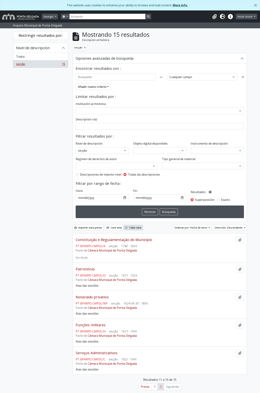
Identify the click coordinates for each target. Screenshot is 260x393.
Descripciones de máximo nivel (100, 174)
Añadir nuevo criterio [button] (92, 87)
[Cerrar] (255, 5)
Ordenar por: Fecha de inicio (191, 227)
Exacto (225, 200)
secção (40, 65)
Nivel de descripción (33, 47)
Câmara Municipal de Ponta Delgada (112, 250)
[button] (214, 17)
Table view (133, 227)
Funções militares (91, 325)
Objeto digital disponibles (150, 143)
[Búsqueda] (107, 16)
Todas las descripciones (144, 174)
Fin (135, 191)
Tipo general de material (178, 159)
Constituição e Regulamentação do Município (114, 240)
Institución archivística (91, 104)
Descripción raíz (86, 119)
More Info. (180, 5)
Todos (20, 57)
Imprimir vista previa (88, 227)
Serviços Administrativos (97, 353)
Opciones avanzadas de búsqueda (104, 58)
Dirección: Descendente (229, 227)
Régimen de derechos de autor (96, 159)
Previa (145, 387)
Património (85, 269)
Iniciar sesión (245, 16)
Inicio (79, 191)
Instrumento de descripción (209, 143)
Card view (114, 227)
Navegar (49, 16)
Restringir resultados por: (41, 35)
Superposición (204, 200)
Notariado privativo (92, 297)
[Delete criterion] (243, 77)
